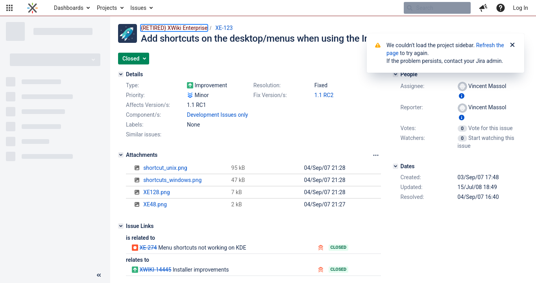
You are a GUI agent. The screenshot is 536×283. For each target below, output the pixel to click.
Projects (107, 8)
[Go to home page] (32, 8)
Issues (138, 8)
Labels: (134, 124)
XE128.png (156, 192)
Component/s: (143, 115)
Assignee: (413, 86)
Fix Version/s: (270, 95)
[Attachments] (121, 155)
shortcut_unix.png (165, 168)
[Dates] (395, 166)
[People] (395, 74)
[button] (9, 8)
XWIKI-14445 (155, 269)
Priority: (135, 95)
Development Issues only (217, 115)
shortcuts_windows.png (172, 180)
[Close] (512, 45)
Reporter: (412, 107)
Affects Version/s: (148, 105)
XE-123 (224, 28)
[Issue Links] (121, 226)
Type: (132, 85)
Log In (520, 8)
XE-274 (148, 247)
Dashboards (68, 8)
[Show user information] (461, 96)
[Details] (121, 74)
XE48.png (155, 204)
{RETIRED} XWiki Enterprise (174, 28)
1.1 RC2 (324, 95)
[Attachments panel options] (376, 155)
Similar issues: (143, 134)
